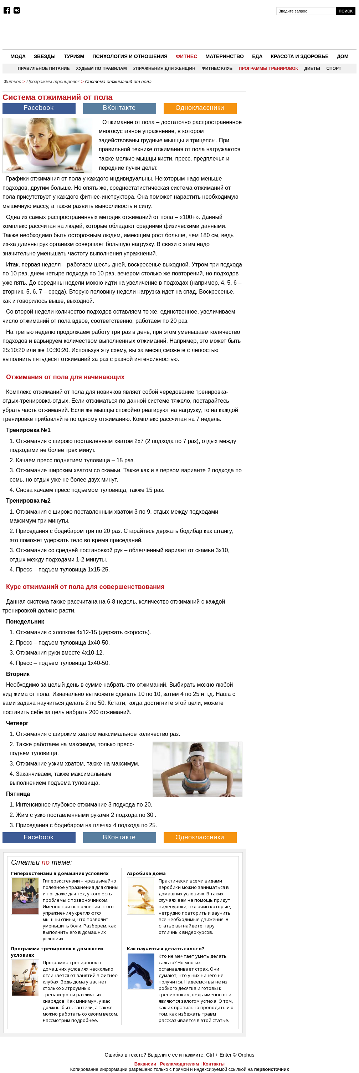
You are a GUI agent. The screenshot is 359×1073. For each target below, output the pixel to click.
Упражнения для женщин (164, 68)
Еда (257, 56)
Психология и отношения (129, 56)
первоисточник (271, 1069)
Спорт (333, 68)
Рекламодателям (179, 1064)
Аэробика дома (146, 873)
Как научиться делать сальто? (165, 948)
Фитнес (186, 56)
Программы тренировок (268, 68)
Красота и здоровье (300, 56)
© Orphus (243, 1055)
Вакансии (145, 1064)
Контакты (214, 1064)
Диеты (312, 68)
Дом (343, 56)
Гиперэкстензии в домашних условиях (60, 873)
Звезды (45, 56)
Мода (18, 56)
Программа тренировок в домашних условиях (57, 951)
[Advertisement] (303, 132)
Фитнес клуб (216, 68)
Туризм (74, 56)
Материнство (224, 56)
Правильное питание (44, 68)
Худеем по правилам (101, 68)
